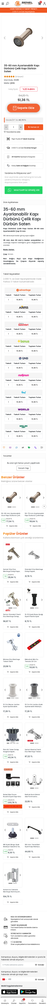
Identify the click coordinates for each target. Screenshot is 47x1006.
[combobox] (4, 979)
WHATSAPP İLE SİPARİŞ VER (23, 190)
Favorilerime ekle (12, 132)
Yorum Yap (23, 468)
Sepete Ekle (23, 108)
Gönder (39, 965)
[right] (44, 506)
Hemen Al (33, 127)
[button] (4, 37)
